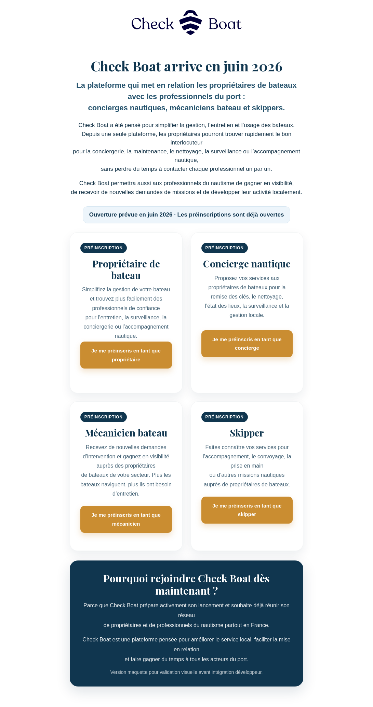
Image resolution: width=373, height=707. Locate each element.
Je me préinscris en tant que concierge (247, 343)
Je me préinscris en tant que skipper (247, 510)
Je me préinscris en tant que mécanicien (126, 519)
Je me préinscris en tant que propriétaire (126, 355)
